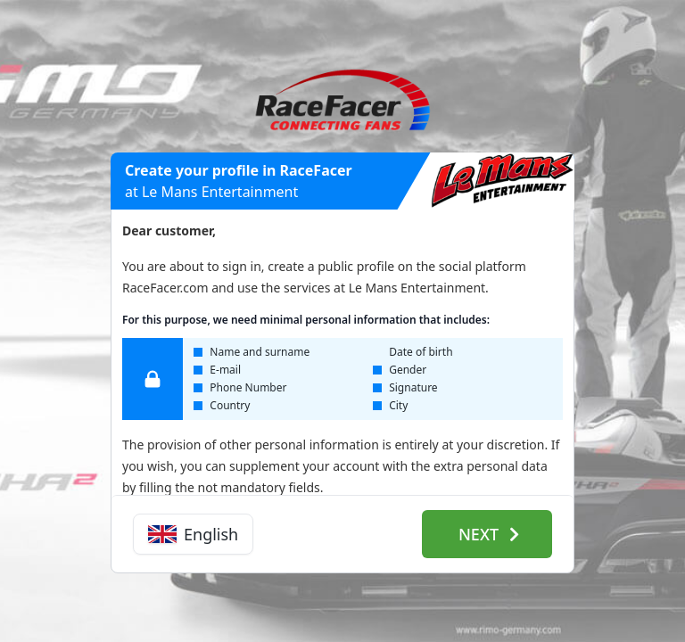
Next (488, 534)
